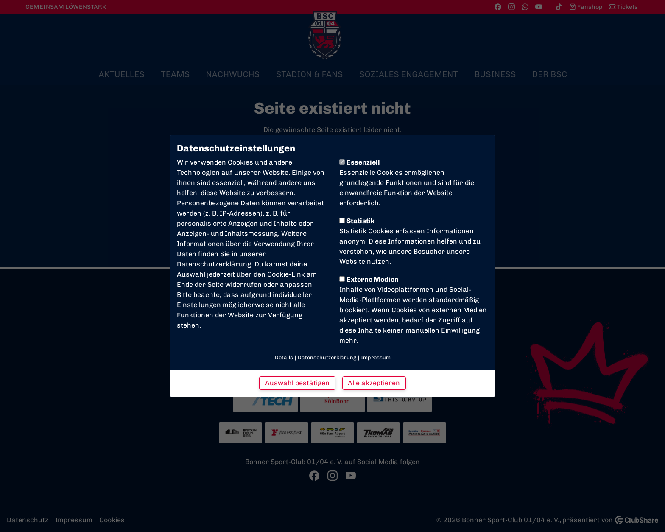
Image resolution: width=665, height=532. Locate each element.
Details (284, 357)
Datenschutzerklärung (214, 264)
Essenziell (359, 162)
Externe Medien (369, 279)
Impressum (376, 357)
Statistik (356, 221)
